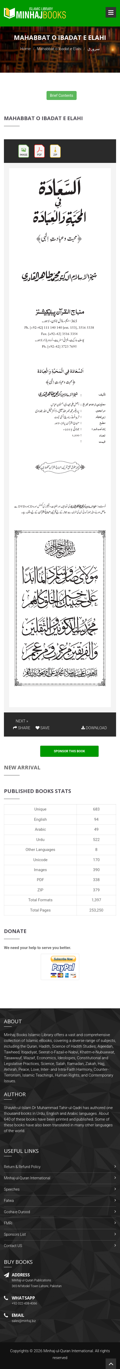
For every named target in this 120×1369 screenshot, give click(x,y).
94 (96, 819)
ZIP (40, 890)
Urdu (40, 839)
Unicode (40, 859)
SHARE (21, 728)
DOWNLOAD (94, 728)
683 (96, 809)
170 (96, 859)
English (40, 819)
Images (40, 869)
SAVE (43, 728)
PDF (40, 879)
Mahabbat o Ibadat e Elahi (59, 48)
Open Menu (111, 12)
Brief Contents (61, 95)
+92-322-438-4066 (24, 1303)
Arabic (40, 829)
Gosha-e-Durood (17, 1212)
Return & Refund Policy (22, 1167)
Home (25, 48)
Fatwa (9, 1200)
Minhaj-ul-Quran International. (68, 1351)
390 (96, 869)
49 (96, 829)
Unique (40, 809)
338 (96, 879)
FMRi (8, 1223)
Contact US (13, 1246)
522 (96, 839)
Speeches (12, 1189)
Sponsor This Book (69, 751)
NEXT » (22, 721)
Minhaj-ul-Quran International (27, 1178)
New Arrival (22, 767)
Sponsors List (15, 1234)
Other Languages (40, 849)
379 (96, 890)
